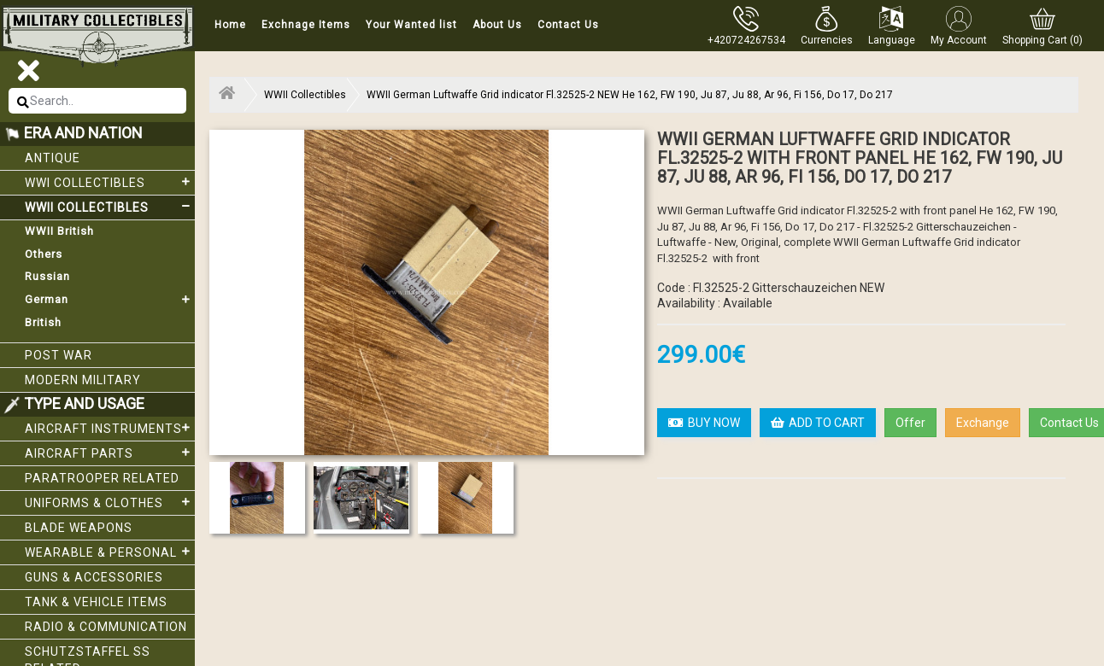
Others (43, 254)
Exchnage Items (305, 25)
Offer (910, 422)
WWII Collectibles (110, 206)
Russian (47, 276)
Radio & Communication (106, 627)
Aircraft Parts (110, 452)
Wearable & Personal (110, 551)
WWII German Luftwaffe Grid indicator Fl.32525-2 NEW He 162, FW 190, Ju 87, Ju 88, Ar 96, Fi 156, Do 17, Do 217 (630, 95)
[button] (827, 25)
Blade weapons (78, 528)
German (110, 299)
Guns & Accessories (94, 577)
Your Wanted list (411, 25)
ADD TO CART (818, 422)
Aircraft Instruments (110, 427)
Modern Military (83, 380)
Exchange (982, 422)
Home (230, 25)
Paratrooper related (102, 478)
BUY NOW (704, 422)
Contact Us (568, 25)
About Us (497, 25)
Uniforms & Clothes (110, 502)
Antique (52, 158)
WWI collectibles (110, 182)
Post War (58, 355)
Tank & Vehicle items (96, 602)
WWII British (59, 231)
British (43, 322)
